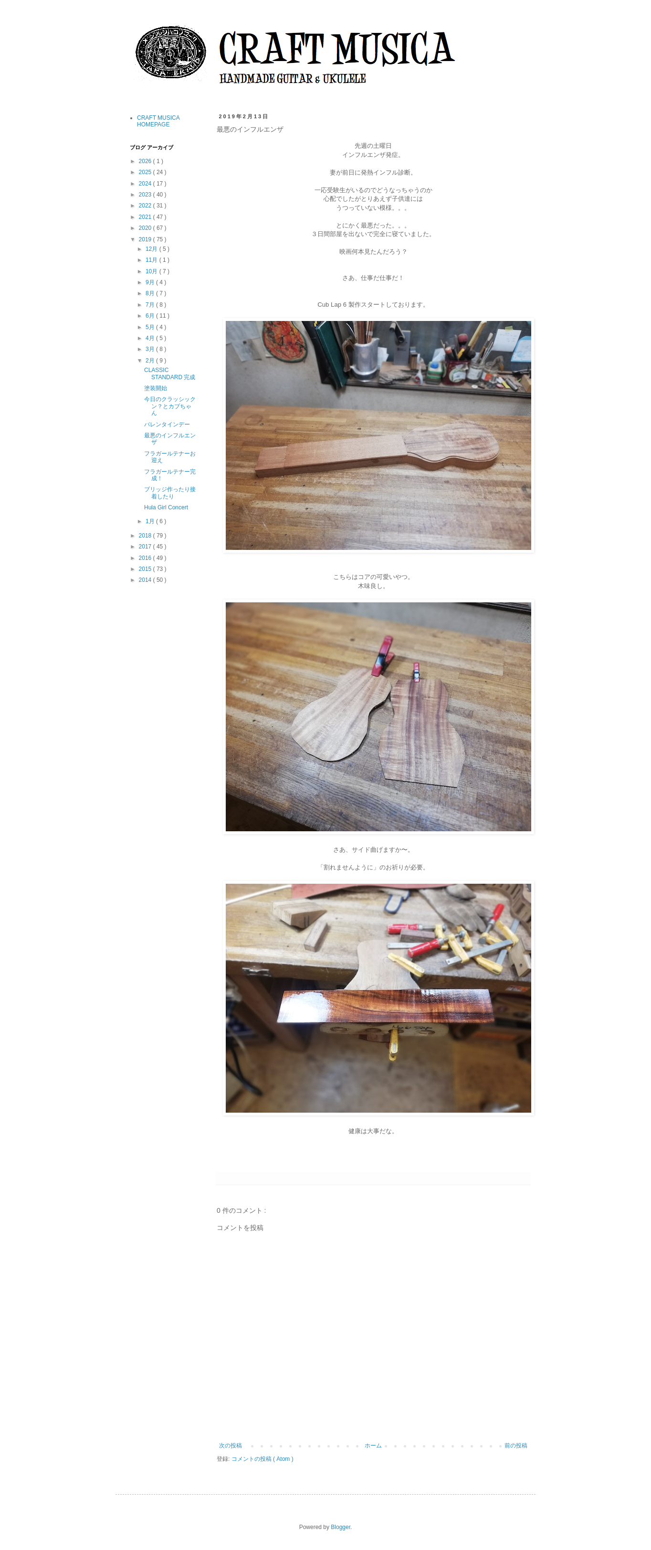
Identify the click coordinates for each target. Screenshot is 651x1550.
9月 (151, 282)
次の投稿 (230, 1445)
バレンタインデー (167, 424)
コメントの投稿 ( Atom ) (262, 1459)
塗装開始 (155, 388)
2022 (146, 205)
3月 (151, 349)
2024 (146, 183)
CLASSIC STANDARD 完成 (169, 373)
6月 (151, 315)
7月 (151, 304)
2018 (146, 535)
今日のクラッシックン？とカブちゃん (170, 406)
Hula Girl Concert (166, 507)
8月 (151, 293)
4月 (151, 338)
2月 (151, 360)
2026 (146, 161)
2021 (146, 217)
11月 (152, 260)
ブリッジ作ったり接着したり (170, 492)
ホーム (373, 1445)
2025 (146, 172)
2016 (146, 558)
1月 (151, 521)
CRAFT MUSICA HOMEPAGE (158, 121)
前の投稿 (515, 1445)
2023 (146, 194)
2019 (146, 239)
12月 (152, 249)
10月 (152, 271)
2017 (146, 546)
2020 (146, 228)
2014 (146, 580)
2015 (146, 569)
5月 (151, 327)
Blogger (340, 1527)
